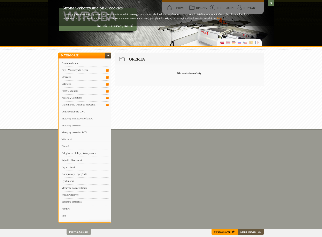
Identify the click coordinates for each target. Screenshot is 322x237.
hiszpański (251, 42)
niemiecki (234, 42)
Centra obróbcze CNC (73, 111)
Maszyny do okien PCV (74, 132)
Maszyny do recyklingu (74, 187)
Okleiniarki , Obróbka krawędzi (78, 104)
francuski (257, 42)
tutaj (219, 17)
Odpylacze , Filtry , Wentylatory (79, 153)
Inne (64, 215)
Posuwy (66, 208)
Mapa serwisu (248, 231)
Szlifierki (66, 83)
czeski (245, 42)
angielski (228, 42)
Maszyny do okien (71, 125)
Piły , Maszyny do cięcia (75, 69)
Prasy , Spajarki (70, 90)
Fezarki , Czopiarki (72, 97)
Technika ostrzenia (72, 201)
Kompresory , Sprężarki (74, 173)
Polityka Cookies (78, 231)
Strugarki (66, 76)
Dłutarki (66, 146)
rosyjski (239, 42)
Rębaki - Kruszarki (72, 159)
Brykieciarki (68, 166)
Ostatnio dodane (70, 63)
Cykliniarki (68, 180)
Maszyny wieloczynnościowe (77, 118)
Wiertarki (67, 139)
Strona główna (222, 231)
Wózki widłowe (70, 194)
